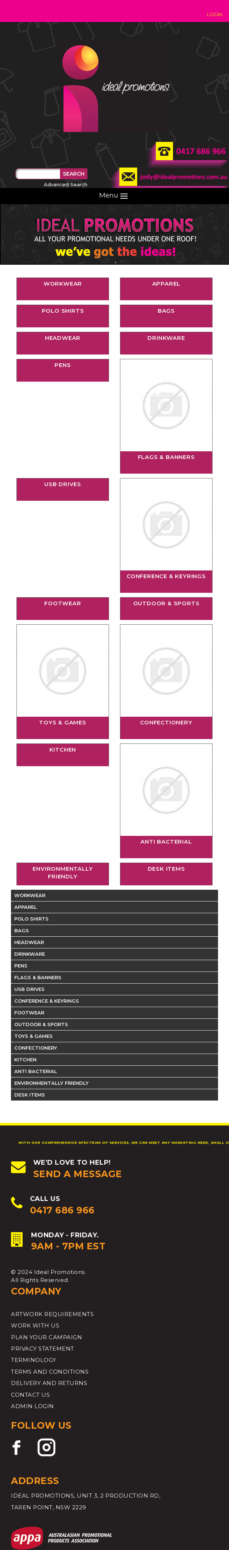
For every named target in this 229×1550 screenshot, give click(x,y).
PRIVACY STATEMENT (42, 1348)
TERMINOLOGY (33, 1359)
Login (214, 14)
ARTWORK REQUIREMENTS (52, 1314)
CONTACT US (30, 1394)
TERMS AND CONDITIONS (50, 1371)
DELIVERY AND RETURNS (49, 1383)
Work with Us (35, 1325)
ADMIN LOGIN (32, 1406)
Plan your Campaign (46, 1337)
